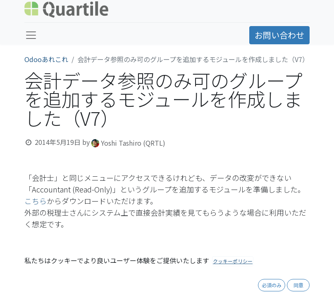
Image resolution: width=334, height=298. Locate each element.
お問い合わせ (279, 35)
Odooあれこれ (46, 59)
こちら (35, 200)
